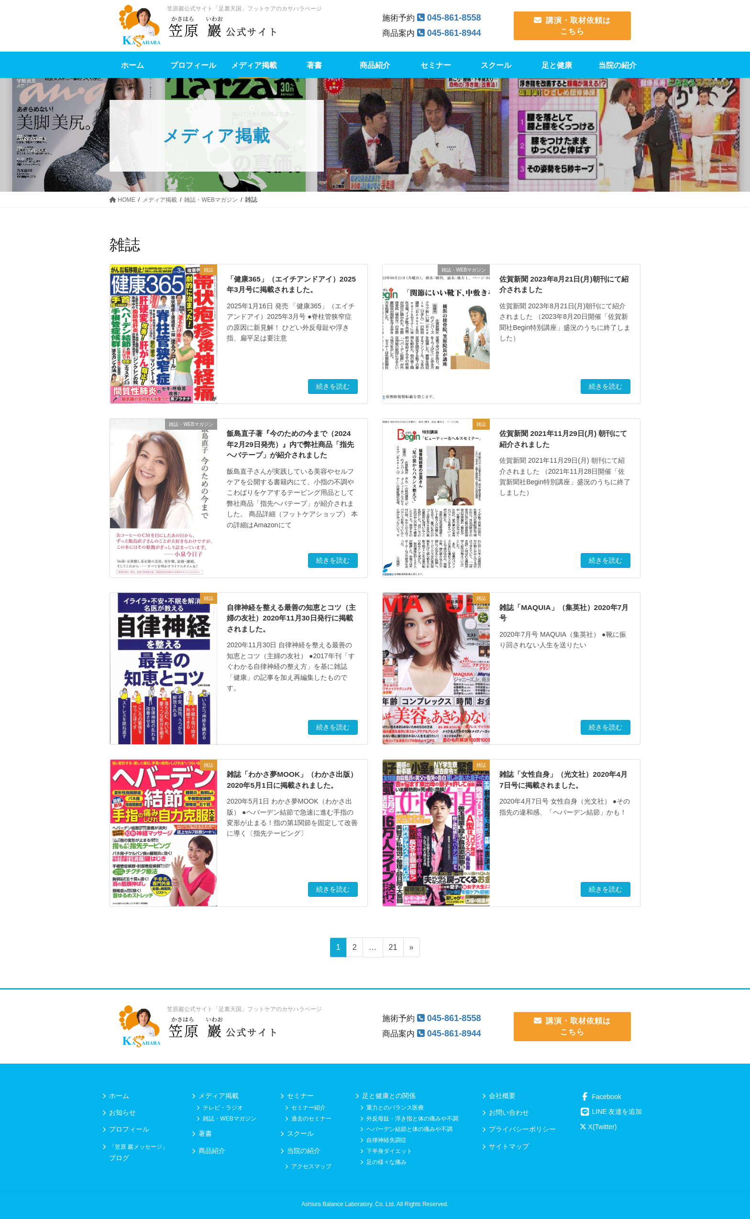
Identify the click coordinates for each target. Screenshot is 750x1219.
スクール (300, 1133)
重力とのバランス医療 (395, 1107)
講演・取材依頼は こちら (572, 25)
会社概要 (502, 1095)
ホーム (119, 1095)
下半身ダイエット (389, 1151)
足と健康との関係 (389, 1095)
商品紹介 (212, 1150)
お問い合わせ (509, 1112)
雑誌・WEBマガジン (229, 1118)
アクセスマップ (311, 1166)
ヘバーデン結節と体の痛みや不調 (409, 1129)
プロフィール (129, 1129)
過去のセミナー (311, 1118)
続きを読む (333, 386)
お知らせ (122, 1112)
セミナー (300, 1095)
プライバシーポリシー (522, 1129)
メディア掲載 (219, 1095)
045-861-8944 (456, 33)
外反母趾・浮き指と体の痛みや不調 (412, 1118)
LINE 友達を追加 (611, 1111)
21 (392, 949)
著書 (205, 1133)
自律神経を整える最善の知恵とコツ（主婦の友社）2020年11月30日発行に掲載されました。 (290, 618)
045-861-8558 (456, 17)
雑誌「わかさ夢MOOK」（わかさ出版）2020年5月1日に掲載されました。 (288, 785)
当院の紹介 (303, 1150)
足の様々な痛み (386, 1162)
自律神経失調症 (386, 1140)
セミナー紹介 (308, 1107)
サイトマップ (509, 1146)
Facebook (600, 1096)
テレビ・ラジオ (223, 1107)
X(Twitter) (598, 1127)
